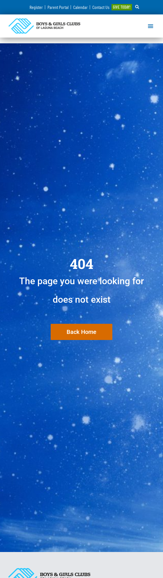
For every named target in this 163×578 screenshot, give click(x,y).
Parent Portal (58, 7)
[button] (137, 7)
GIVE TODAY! (122, 7)
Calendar (80, 7)
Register (36, 7)
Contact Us (100, 7)
